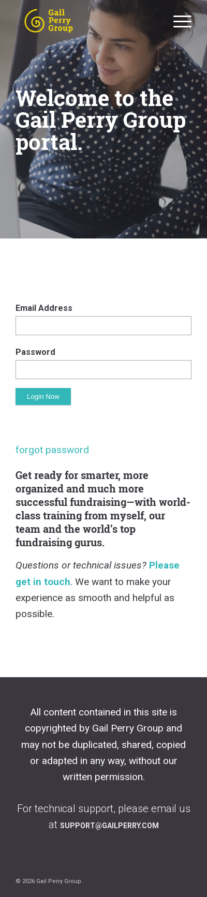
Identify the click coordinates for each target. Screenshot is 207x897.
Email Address (44, 308)
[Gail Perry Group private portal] (86, 20)
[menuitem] (177, 20)
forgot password (52, 450)
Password (35, 352)
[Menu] (177, 20)
